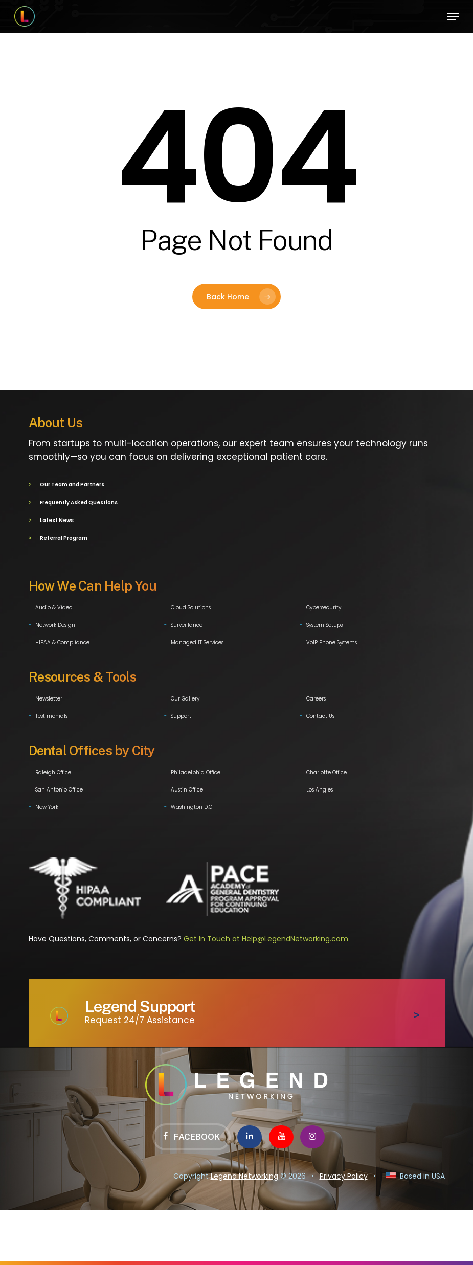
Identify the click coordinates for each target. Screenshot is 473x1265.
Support (181, 714)
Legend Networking (244, 1174)
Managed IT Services (197, 640)
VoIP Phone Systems (331, 640)
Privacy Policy (344, 1174)
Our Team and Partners (72, 484)
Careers (316, 697)
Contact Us (320, 714)
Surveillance (186, 623)
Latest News (57, 519)
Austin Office (187, 788)
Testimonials (51, 714)
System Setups (324, 623)
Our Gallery (185, 697)
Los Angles (319, 788)
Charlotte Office (326, 770)
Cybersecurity (323, 605)
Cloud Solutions (191, 605)
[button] (453, 16)
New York (46, 805)
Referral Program (63, 536)
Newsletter (48, 697)
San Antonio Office (59, 788)
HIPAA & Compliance (62, 640)
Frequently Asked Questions (79, 502)
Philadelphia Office (195, 770)
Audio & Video (53, 605)
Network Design (55, 623)
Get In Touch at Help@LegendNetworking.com (266, 937)
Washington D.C (191, 805)
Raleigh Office (53, 770)
